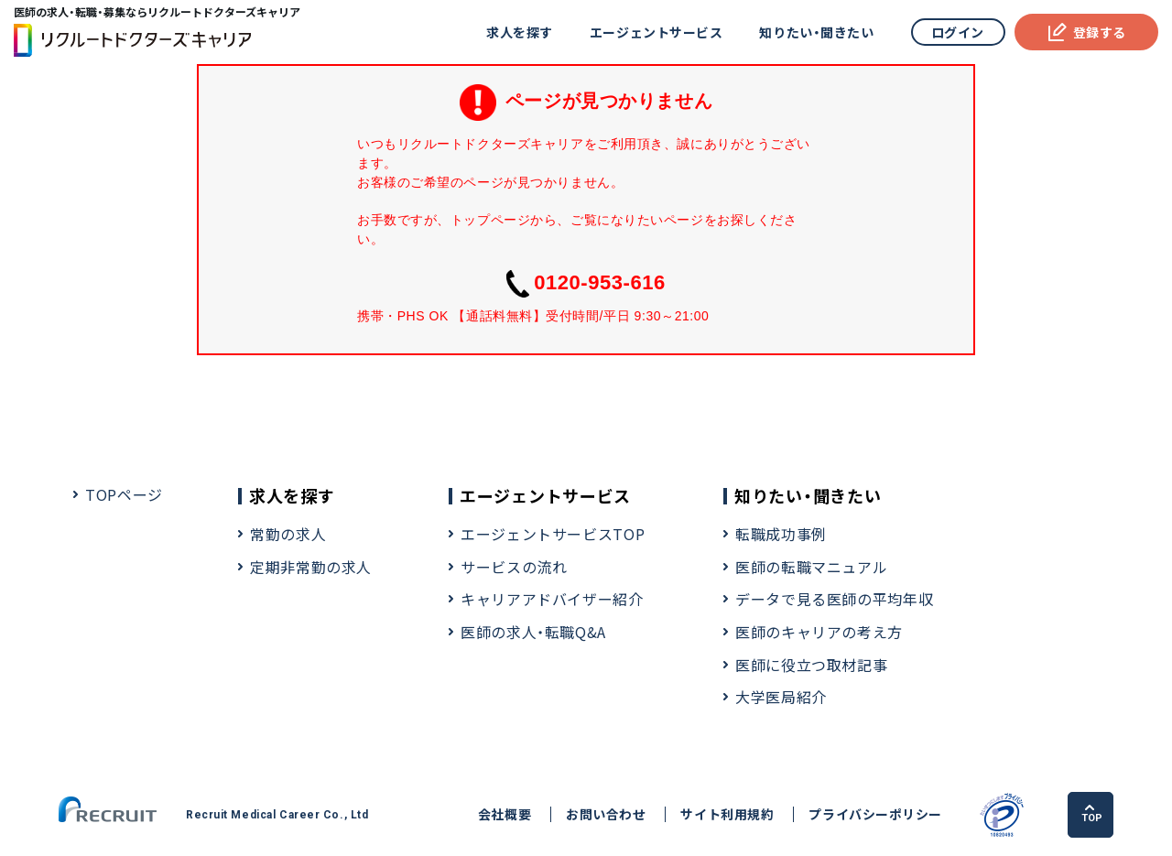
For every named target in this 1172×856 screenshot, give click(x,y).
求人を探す (519, 32)
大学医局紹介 (781, 697)
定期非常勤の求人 (311, 567)
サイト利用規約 (727, 814)
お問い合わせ (606, 814)
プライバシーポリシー (875, 814)
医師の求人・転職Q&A (533, 632)
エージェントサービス (656, 32)
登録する (1086, 32)
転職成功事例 (781, 534)
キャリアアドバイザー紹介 (552, 599)
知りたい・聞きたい (816, 32)
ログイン (957, 32)
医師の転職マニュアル (811, 567)
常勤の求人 (288, 534)
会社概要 (504, 814)
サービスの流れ (514, 567)
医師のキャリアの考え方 (819, 632)
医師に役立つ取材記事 (811, 665)
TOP (1091, 814)
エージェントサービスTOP (553, 534)
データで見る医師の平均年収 (834, 599)
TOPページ (124, 494)
